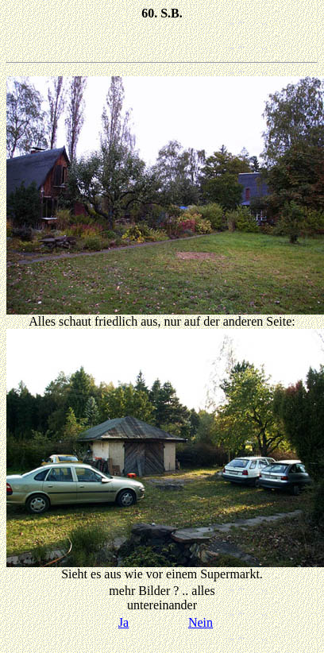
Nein (200, 622)
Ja (123, 622)
